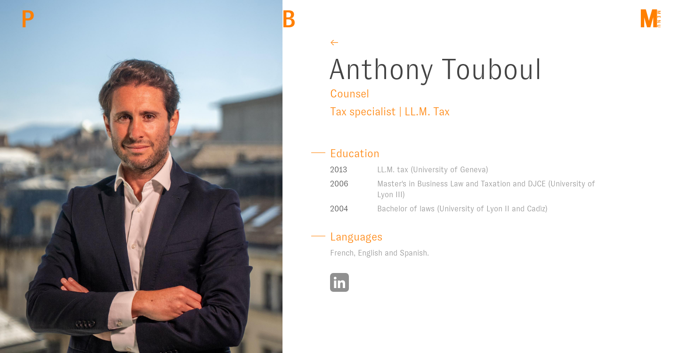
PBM (27, 19)
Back (288, 19)
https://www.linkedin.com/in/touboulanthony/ (339, 282)
